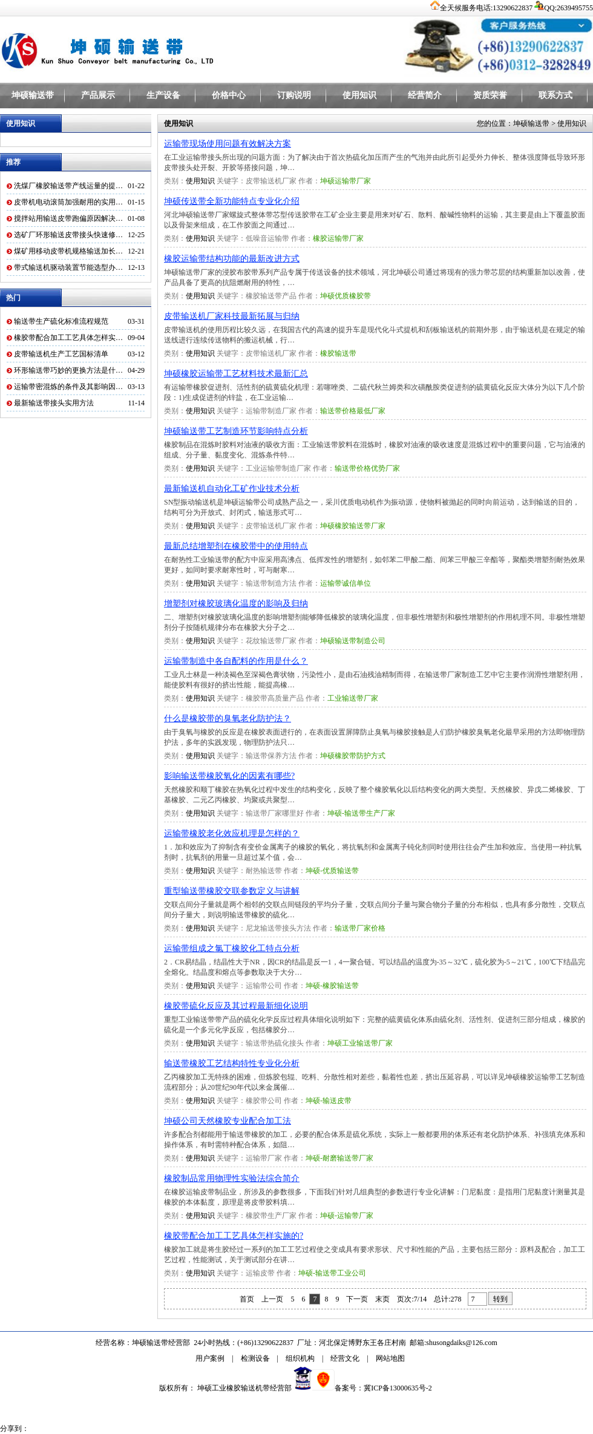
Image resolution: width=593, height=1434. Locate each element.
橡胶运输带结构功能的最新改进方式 (232, 258)
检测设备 (255, 1358)
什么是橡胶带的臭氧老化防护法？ (227, 718)
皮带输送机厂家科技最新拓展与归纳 (232, 316)
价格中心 (229, 95)
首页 (247, 1299)
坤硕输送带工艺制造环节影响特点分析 (236, 431)
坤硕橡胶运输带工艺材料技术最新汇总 (236, 373)
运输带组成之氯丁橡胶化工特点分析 (232, 948)
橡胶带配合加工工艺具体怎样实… (68, 337)
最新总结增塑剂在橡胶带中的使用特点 (236, 546)
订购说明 (294, 95)
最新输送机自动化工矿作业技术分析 (232, 488)
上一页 (272, 1299)
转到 (500, 1299)
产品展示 (98, 95)
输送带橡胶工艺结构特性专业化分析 (232, 1063)
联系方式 (555, 95)
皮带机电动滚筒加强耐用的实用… (68, 202)
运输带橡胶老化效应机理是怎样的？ (232, 833)
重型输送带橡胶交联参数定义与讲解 (232, 890)
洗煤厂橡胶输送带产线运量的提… (68, 186)
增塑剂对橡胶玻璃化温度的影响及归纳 (236, 603)
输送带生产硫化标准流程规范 (61, 321)
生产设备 (163, 95)
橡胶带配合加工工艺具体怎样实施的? (233, 1235)
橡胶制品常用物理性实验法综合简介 (232, 1178)
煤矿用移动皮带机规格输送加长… (68, 251)
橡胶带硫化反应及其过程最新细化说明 (236, 1005)
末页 (382, 1299)
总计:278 (448, 1299)
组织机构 (300, 1358)
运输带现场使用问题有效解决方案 (227, 143)
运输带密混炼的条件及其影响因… (68, 386)
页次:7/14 (412, 1299)
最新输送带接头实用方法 (54, 403)
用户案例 (209, 1358)
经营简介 (425, 95)
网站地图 (390, 1358)
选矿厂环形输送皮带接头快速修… (68, 235)
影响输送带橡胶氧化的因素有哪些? (229, 776)
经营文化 (344, 1358)
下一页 (357, 1299)
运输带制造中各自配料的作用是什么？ (236, 661)
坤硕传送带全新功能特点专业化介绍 (232, 201)
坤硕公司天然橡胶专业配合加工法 (227, 1120)
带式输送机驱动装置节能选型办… (68, 267)
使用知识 (359, 95)
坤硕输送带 (32, 95)
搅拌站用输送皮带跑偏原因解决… (68, 218)
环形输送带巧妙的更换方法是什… (68, 370)
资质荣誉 (490, 95)
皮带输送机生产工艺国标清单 (61, 354)
